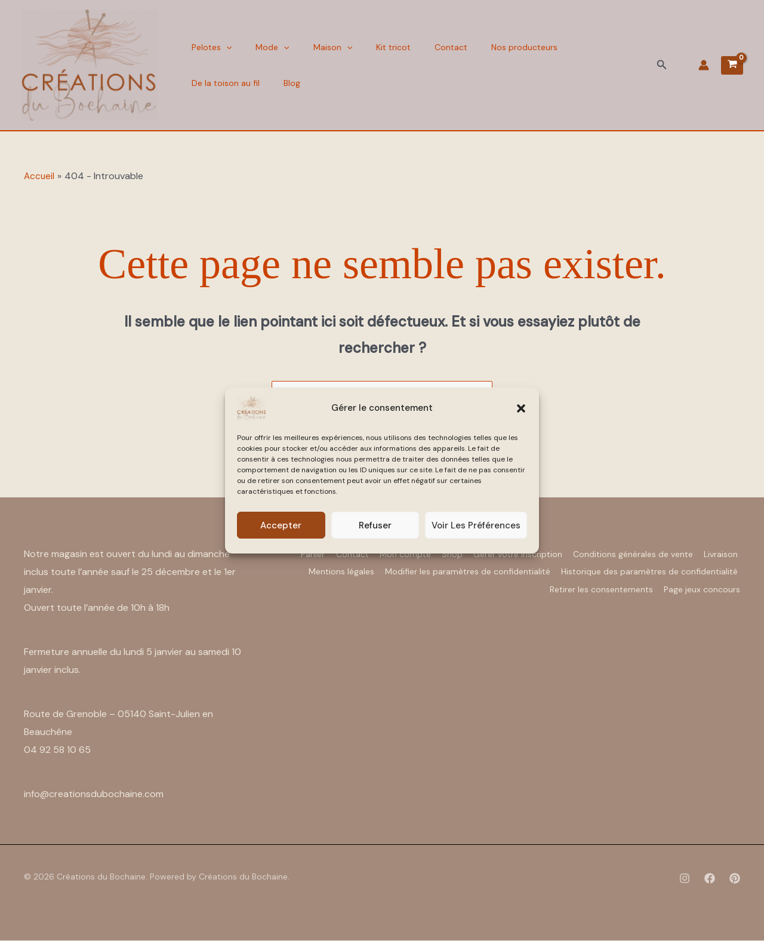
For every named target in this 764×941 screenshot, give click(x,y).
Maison (317, 47)
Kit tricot (372, 47)
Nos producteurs (491, 47)
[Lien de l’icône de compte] (703, 65)
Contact (424, 47)
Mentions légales (519, 569)
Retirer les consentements (593, 584)
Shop (479, 553)
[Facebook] (709, 879)
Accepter (280, 525)
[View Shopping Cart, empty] (732, 65)
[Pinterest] (734, 879)
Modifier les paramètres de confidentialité (653, 569)
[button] (521, 408)
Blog (197, 83)
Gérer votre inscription (553, 553)
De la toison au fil (577, 47)
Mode (263, 47)
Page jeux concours (702, 584)
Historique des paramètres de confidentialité (435, 584)
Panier (317, 553)
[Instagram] (684, 879)
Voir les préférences (476, 525)
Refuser (375, 525)
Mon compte (425, 553)
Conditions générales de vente (676, 553)
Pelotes (209, 47)
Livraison (451, 569)
